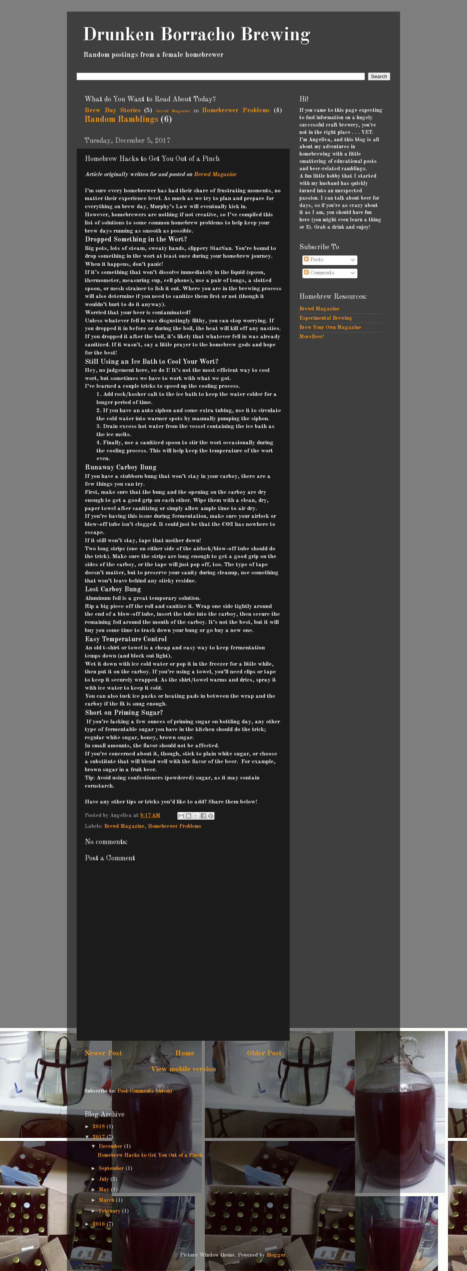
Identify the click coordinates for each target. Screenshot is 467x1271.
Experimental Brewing (325, 318)
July (104, 1179)
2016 (99, 1224)
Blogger (276, 1255)
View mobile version (183, 1069)
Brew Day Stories (112, 111)
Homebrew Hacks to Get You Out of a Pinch (150, 1155)
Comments (319, 273)
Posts (314, 259)
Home (184, 1053)
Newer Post (103, 1053)
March (107, 1200)
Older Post (264, 1053)
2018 (99, 1126)
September (112, 1168)
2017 (99, 1137)
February (110, 1211)
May (105, 1189)
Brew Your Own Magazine (330, 327)
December (111, 1146)
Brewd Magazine (173, 111)
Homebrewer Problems (236, 111)
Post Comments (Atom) (144, 1091)
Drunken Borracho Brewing (196, 35)
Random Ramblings (121, 120)
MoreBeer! (311, 336)
